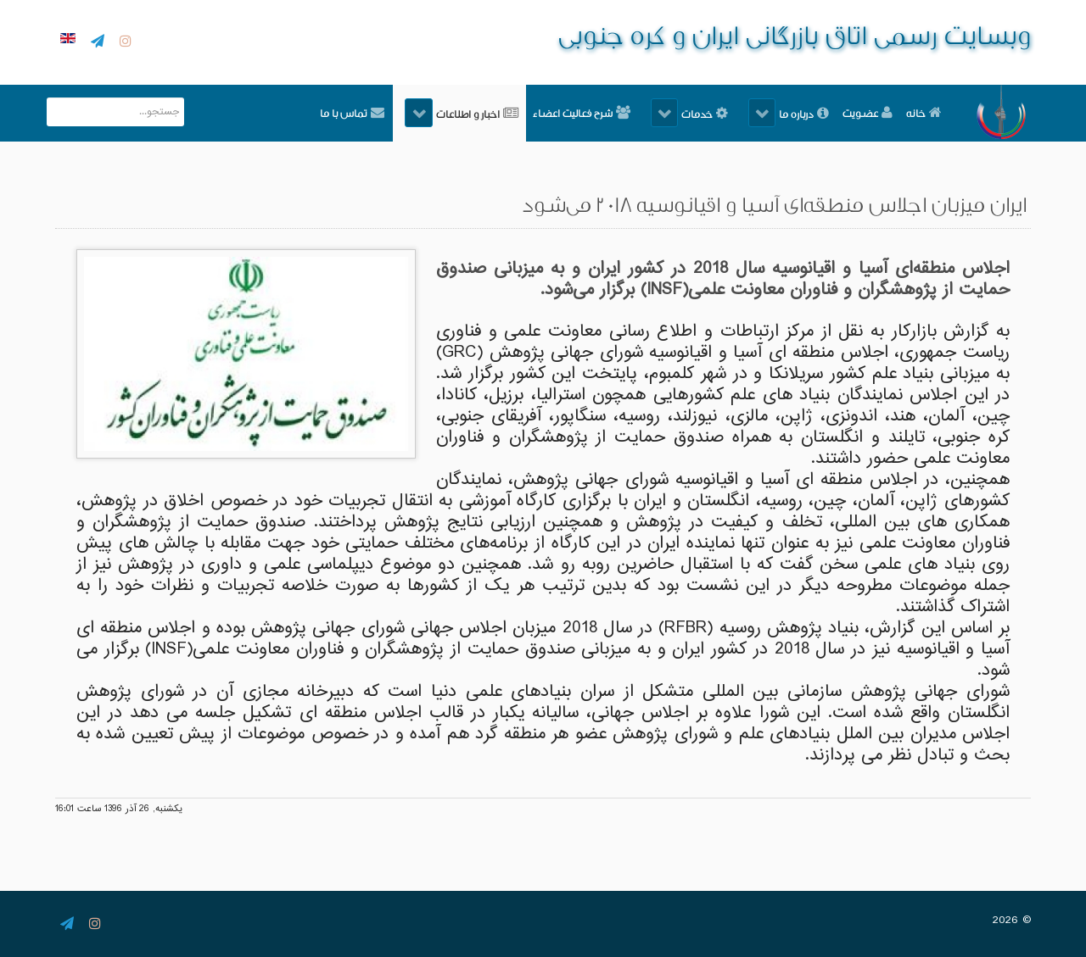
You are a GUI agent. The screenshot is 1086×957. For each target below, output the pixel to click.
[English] (66, 39)
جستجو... (183, 97)
